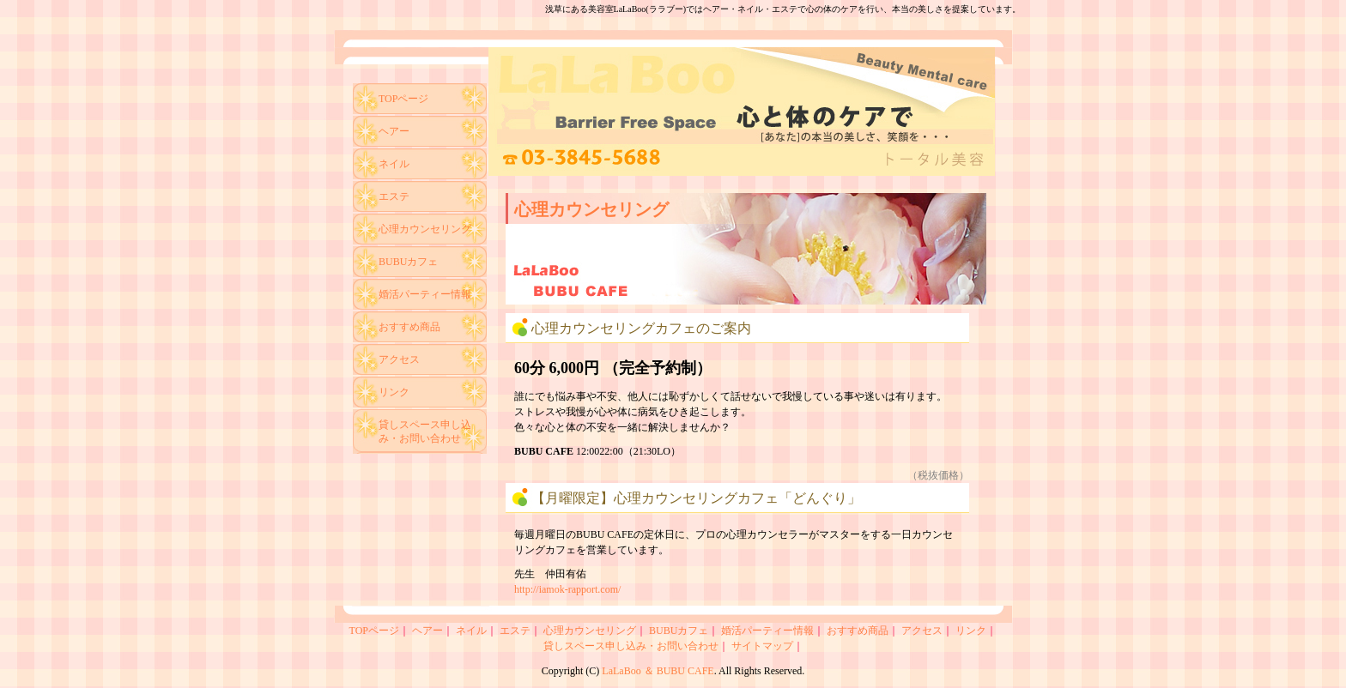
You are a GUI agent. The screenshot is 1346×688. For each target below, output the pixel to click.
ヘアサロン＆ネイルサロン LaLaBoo (741, 111)
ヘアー (394, 131)
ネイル (394, 164)
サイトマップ (762, 646)
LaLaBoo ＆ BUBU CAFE (657, 671)
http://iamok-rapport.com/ (567, 589)
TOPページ (403, 99)
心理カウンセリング (425, 229)
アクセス (399, 359)
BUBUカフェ (408, 262)
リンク (394, 392)
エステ (394, 196)
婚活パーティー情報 (425, 294)
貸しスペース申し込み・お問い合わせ (425, 431)
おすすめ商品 (409, 327)
